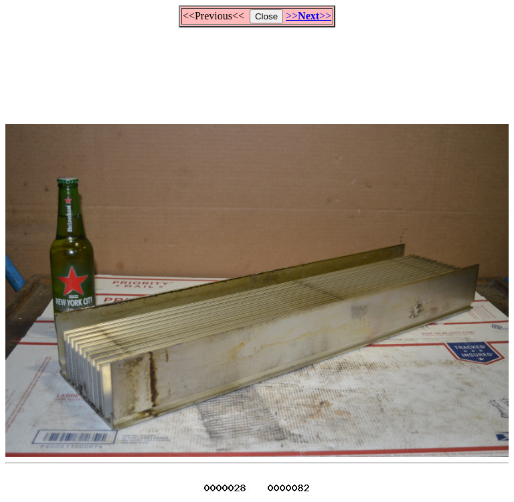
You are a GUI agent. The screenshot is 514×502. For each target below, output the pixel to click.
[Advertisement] (257, 69)
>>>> (308, 15)
